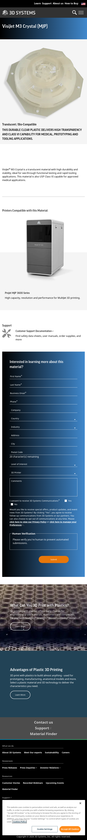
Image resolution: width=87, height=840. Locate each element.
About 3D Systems (11, 752)
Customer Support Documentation (35, 331)
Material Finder (43, 733)
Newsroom (7, 761)
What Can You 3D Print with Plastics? (39, 605)
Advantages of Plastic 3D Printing (36, 670)
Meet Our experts (33, 752)
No (15, 504)
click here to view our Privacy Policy (28, 521)
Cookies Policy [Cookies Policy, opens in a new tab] (19, 821)
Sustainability (52, 752)
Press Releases (9, 767)
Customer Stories (11, 782)
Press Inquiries (28, 767)
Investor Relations (50, 767)
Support (47, 3)
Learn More (20, 626)
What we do (8, 745)
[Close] (80, 803)
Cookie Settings (44, 829)
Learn (37, 3)
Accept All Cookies (70, 829)
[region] (43, 817)
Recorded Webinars (33, 782)
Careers (66, 752)
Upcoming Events (55, 782)
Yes (70, 500)
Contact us (43, 722)
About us (58, 3)
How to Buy (71, 3)
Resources (7, 776)
